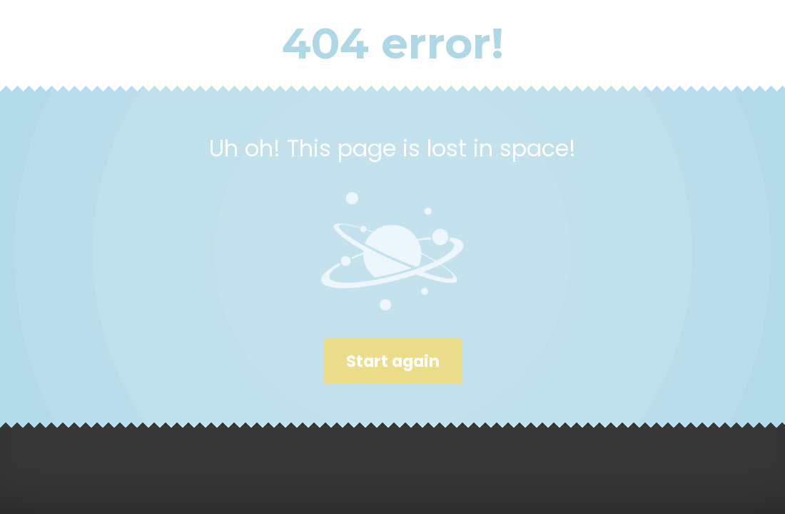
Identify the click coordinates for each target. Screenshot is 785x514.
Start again (393, 361)
